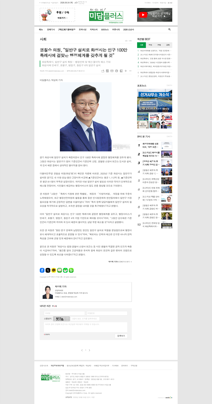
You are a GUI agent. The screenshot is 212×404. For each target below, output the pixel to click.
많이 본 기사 (143, 136)
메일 (112, 71)
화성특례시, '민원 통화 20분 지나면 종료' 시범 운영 (156, 58)
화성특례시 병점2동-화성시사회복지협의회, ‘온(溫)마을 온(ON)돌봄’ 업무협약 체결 (156, 72)
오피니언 (82, 29)
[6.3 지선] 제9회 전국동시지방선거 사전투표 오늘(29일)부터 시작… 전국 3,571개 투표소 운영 (156, 55)
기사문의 (155, 2)
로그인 (170, 2)
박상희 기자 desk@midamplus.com (52, 71)
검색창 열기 (169, 29)
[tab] (141, 45)
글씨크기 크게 (125, 71)
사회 (130, 41)
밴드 (71, 270)
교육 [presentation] (167, 45)
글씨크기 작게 (130, 71)
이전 (82, 350)
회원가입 (163, 2)
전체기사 (51, 29)
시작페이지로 (45, 2)
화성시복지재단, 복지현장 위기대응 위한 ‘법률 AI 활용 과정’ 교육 (156, 66)
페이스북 (42, 270)
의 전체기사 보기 (119, 261)
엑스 (48, 270)
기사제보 (148, 2)
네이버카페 (65, 270)
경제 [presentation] (159, 45)
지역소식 (93, 29)
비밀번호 (91, 313)
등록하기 (121, 335)
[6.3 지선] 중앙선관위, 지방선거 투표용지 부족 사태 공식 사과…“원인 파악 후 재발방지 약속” (156, 76)
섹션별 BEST (143, 39)
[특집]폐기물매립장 (66, 29)
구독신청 (134, 366)
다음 (89, 350)
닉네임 (47, 313)
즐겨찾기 (55, 2)
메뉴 (41, 29)
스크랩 (121, 71)
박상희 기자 (60, 286)
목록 (107, 71)
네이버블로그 (59, 270)
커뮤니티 (116, 29)
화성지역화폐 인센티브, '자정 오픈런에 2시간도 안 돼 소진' (156, 51)
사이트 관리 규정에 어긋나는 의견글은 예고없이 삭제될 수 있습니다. (72, 324)
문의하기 (124, 366)
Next (168, 100)
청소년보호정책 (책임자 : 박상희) (79, 366)
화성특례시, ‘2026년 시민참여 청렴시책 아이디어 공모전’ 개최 (156, 62)
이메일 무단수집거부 (101, 366)
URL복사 (102, 71)
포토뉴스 (105, 29)
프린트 (116, 71)
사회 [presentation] (141, 45)
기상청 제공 (81, 3)
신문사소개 (44, 366)
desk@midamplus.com (66, 296)
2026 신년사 (128, 29)
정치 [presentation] (150, 45)
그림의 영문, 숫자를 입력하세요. (84, 319)
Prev (140, 100)
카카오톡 (53, 270)
